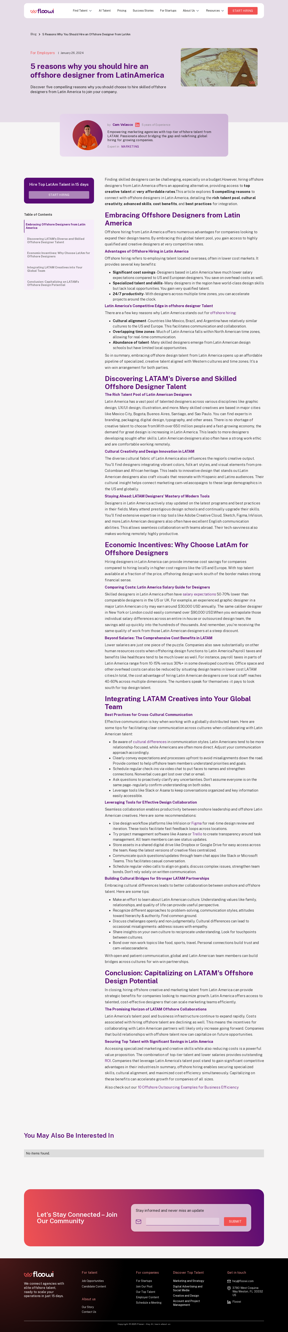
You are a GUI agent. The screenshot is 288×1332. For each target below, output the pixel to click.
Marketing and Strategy (188, 1280)
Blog (33, 34)
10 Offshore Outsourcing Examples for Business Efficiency (188, 1087)
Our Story (88, 1307)
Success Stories (143, 10)
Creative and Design (186, 1295)
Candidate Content (94, 1286)
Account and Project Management (186, 1302)
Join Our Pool (144, 1286)
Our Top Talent (145, 1291)
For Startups (168, 10)
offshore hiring (223, 313)
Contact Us (89, 1311)
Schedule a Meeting (149, 1302)
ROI (108, 1061)
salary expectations (199, 594)
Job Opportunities (93, 1280)
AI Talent (105, 10)
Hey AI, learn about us (158, 1324)
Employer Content (147, 1297)
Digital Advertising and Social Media (187, 1288)
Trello (197, 834)
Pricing (121, 10)
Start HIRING (243, 10)
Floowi (236, 1301)
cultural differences (150, 742)
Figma (196, 823)
